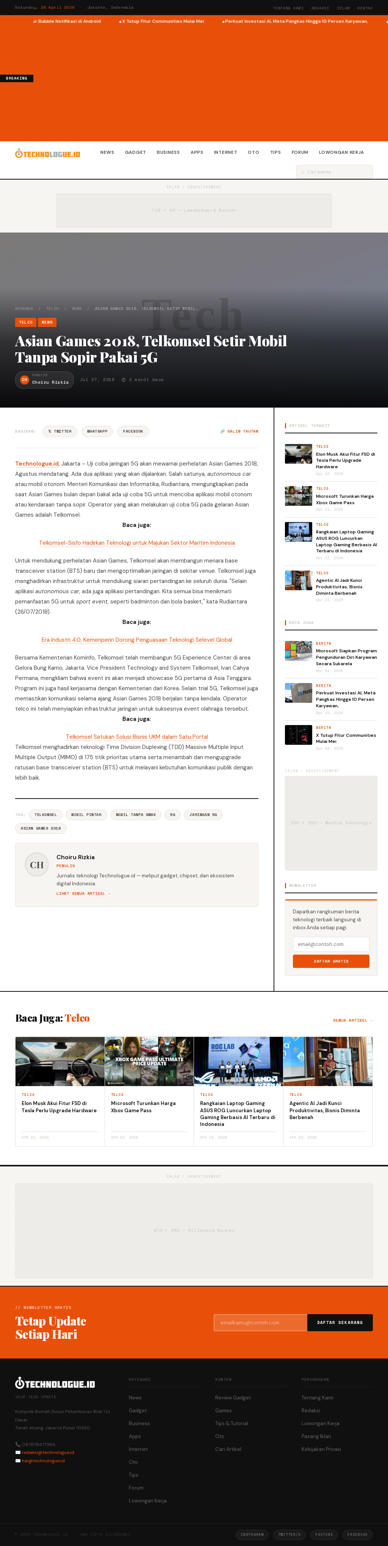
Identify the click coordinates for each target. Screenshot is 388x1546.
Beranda (24, 308)
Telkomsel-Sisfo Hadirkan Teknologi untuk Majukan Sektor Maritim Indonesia (137, 543)
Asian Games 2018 (41, 828)
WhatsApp (97, 431)
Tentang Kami (288, 8)
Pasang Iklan (316, 1436)
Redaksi (320, 8)
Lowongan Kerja (341, 152)
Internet (226, 152)
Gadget (135, 152)
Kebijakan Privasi (321, 1449)
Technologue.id (37, 463)
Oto (253, 152)
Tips (275, 152)
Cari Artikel (228, 1449)
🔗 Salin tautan (239, 431)
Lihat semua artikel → (83, 893)
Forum (300, 152)
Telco (52, 308)
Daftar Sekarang (340, 1322)
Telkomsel (45, 815)
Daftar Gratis (331, 961)
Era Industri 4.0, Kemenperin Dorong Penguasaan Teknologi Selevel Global (137, 640)
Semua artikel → (353, 1020)
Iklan (343, 8)
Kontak (365, 8)
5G (172, 815)
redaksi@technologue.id (48, 1452)
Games (223, 1410)
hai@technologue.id (43, 1461)
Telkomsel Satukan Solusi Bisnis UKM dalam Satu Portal (137, 737)
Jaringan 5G (203, 815)
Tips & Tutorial (231, 1423)
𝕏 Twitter (59, 431)
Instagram (252, 1534)
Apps (197, 152)
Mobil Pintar (86, 815)
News (107, 152)
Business (168, 152)
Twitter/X (289, 1534)
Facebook (133, 431)
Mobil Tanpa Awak (136, 815)
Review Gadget (233, 1397)
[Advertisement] (210, 82)
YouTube (324, 1534)
